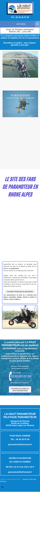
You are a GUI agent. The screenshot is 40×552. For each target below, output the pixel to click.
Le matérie (19, 345)
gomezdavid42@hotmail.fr (20, 444)
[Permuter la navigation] (2, 487)
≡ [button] (37, 24)
